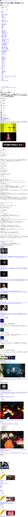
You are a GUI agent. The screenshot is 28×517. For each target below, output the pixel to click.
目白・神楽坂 (3, 30)
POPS (2, 69)
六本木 (3, 26)
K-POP (2, 73)
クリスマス (3, 63)
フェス (3, 64)
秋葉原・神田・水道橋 (5, 33)
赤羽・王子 (3, 53)
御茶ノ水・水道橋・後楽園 (5, 39)
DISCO (3, 61)
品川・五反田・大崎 (4, 46)
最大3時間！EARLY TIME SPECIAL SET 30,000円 (6, 396)
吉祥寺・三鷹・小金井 (5, 20)
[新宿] (2, 79)
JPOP (2, 72)
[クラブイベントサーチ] (5, 77)
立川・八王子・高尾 (4, 21)
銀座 (2, 15)
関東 (2, 11)
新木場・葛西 (3, 32)
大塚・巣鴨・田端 (4, 43)
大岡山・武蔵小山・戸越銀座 (5, 41)
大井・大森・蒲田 (4, 34)
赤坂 (2, 27)
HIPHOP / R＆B (4, 59)
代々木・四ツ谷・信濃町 (5, 48)
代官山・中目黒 (4, 23)
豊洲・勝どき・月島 (4, 47)
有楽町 (3, 16)
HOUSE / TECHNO (4, 57)
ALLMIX (3, 56)
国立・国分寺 (3, 52)
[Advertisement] (13, 83)
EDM (2, 67)
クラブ (3, 10)
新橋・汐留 (3, 17)
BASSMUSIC (3, 71)
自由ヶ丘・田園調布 (4, 36)
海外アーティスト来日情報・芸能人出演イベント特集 (9, 87)
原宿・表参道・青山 (4, 24)
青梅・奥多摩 (3, 40)
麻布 (2, 28)
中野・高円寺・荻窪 (4, 51)
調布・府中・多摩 (4, 35)
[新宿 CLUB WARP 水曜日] (5, 80)
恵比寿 (3, 25)
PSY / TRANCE (4, 58)
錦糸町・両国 (3, 54)
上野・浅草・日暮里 (4, 14)
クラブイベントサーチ (5, 86)
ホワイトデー (3, 66)
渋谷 (2, 22)
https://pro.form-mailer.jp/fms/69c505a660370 (5, 245)
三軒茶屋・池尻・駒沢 (5, 44)
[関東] (2, 78)
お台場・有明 (3, 18)
